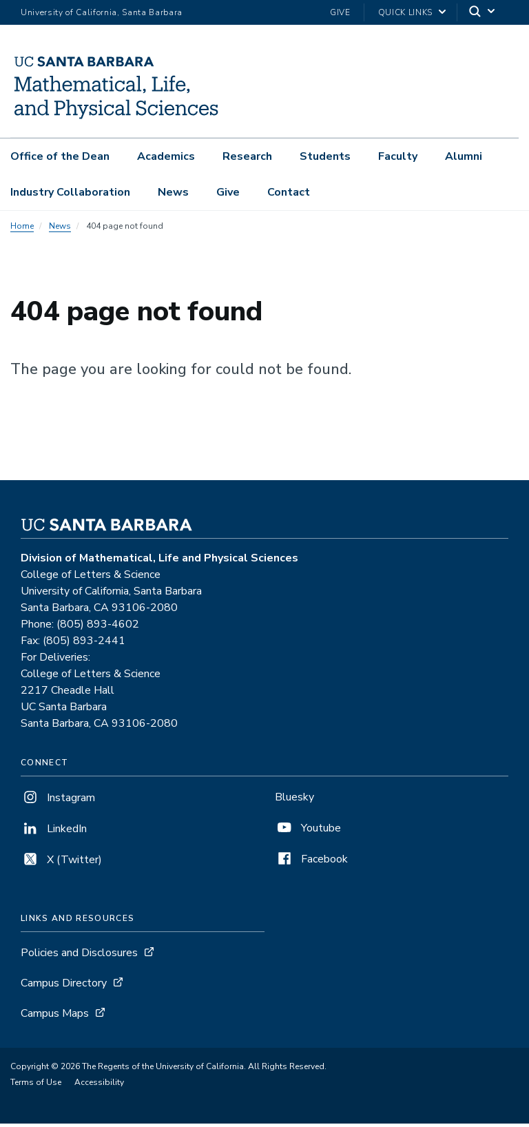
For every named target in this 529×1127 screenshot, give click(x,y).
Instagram (58, 801)
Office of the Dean (60, 156)
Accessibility (99, 1085)
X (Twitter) (61, 863)
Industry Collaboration (70, 192)
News (173, 192)
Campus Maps (55, 1016)
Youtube (308, 831)
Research (247, 156)
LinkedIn (54, 832)
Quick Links (405, 12)
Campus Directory (64, 986)
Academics (166, 156)
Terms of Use (35, 1085)
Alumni (463, 156)
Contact (288, 192)
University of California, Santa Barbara (102, 12)
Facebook (311, 862)
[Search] (482, 13)
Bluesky (294, 800)
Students (325, 156)
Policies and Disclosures (79, 956)
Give (340, 12)
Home (22, 229)
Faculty (397, 156)
